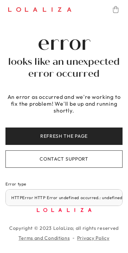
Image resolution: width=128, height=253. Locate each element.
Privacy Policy (93, 238)
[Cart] (116, 9)
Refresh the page (64, 136)
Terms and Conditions (44, 238)
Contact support (64, 159)
